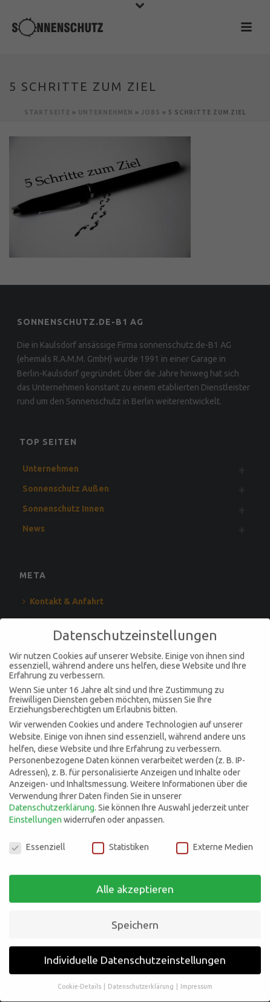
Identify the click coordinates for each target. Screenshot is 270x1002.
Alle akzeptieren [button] (135, 883)
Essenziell (37, 841)
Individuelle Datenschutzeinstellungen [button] (135, 954)
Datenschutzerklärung (51, 802)
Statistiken (120, 841)
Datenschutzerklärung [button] (141, 980)
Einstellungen (35, 814)
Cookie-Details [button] (80, 980)
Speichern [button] (135, 918)
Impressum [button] (196, 980)
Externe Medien (214, 841)
